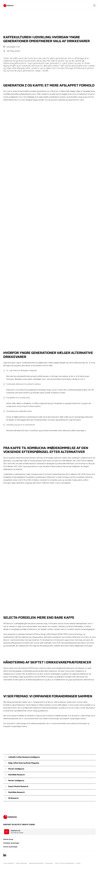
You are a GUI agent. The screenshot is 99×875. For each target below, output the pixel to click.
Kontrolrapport (49, 863)
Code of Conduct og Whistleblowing (64, 863)
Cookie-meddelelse (8, 863)
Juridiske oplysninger (21, 863)
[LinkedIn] (4, 855)
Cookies (78, 863)
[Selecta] (8, 5)
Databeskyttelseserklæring (36, 863)
